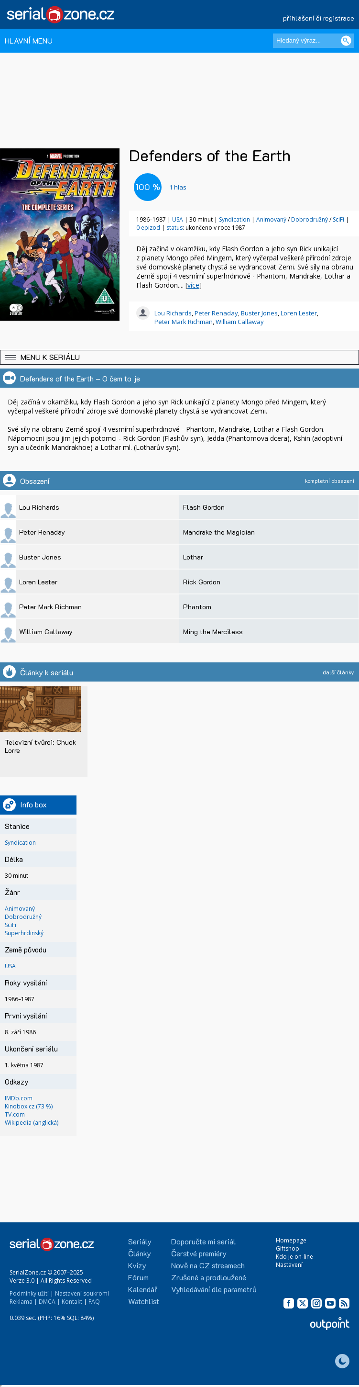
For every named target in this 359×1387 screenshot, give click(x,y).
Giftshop (287, 1248)
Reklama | (23, 1302)
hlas (177, 187)
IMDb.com (19, 1098)
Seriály (140, 1241)
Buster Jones (259, 313)
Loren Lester (299, 313)
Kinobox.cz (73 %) (29, 1106)
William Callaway (240, 321)
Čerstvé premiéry (199, 1253)
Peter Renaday (216, 313)
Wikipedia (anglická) (31, 1123)
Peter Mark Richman (183, 321)
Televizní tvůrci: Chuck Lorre (40, 746)
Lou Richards (173, 313)
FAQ (94, 1302)
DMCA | (49, 1302)
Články (139, 1253)
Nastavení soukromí (82, 1293)
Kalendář (142, 1289)
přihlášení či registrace (318, 17)
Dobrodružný (310, 219)
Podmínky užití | (32, 1293)
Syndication (234, 219)
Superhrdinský (24, 933)
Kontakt (72, 1302)
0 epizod (148, 228)
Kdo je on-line (294, 1257)
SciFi (339, 219)
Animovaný (272, 219)
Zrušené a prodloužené (208, 1277)
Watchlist (143, 1301)
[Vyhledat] (346, 40)
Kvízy (137, 1265)
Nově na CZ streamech (208, 1265)
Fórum (138, 1277)
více (193, 285)
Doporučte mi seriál (203, 1241)
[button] (179, 357)
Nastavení (289, 1265)
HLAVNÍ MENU (29, 40)
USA (177, 219)
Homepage (291, 1240)
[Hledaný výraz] (313, 41)
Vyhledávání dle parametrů (214, 1289)
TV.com (15, 1114)
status (174, 228)
